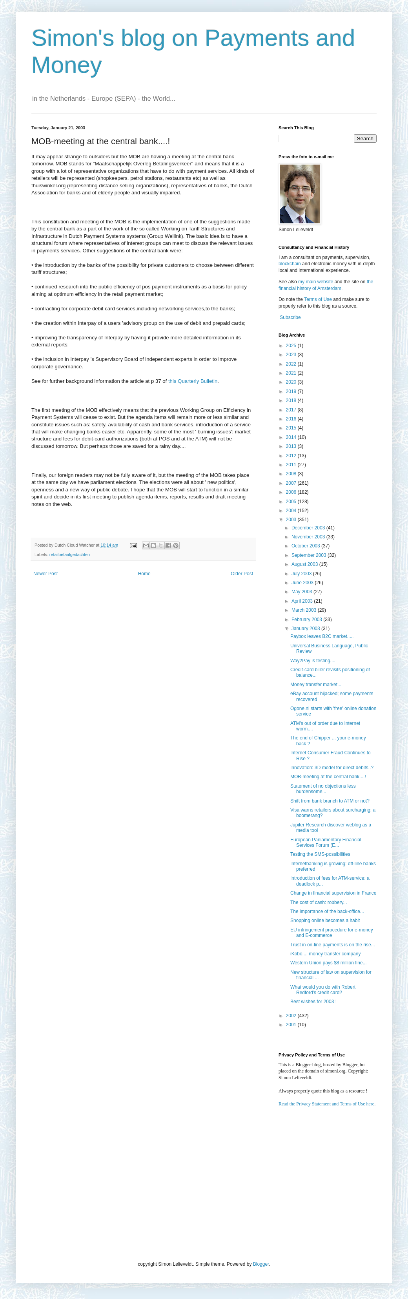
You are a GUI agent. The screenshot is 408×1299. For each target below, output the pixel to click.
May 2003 (302, 591)
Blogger (261, 1264)
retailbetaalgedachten (69, 554)
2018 (292, 400)
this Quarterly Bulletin (192, 381)
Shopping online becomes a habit (325, 920)
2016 (292, 419)
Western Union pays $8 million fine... (328, 963)
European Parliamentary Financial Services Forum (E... (325, 842)
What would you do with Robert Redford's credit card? (322, 989)
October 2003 (306, 546)
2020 (292, 382)
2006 (292, 492)
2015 (292, 428)
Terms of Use (318, 299)
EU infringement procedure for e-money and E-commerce (331, 932)
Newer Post (45, 573)
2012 (292, 455)
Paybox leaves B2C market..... (321, 636)
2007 (292, 483)
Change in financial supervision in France (333, 893)
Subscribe (290, 317)
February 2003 (307, 619)
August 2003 (305, 564)
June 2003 (303, 582)
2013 (292, 446)
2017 (292, 410)
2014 (292, 437)
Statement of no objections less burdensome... (323, 788)
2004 (292, 510)
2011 (292, 464)
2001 (292, 1024)
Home (144, 573)
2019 (292, 391)
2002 (292, 1015)
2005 (292, 501)
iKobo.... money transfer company (325, 954)
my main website (315, 281)
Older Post (242, 573)
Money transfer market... (315, 684)
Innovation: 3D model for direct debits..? (331, 767)
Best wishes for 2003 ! (313, 1001)
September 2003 (309, 555)
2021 (292, 373)
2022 (292, 364)
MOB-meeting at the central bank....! (328, 776)
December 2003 (308, 528)
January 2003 (306, 628)
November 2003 (308, 537)
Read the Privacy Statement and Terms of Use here (326, 1104)
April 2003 (302, 601)
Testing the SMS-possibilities (320, 854)
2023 (292, 354)
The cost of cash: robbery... (318, 902)
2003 (292, 519)
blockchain (290, 263)
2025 (292, 345)
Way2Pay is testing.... (312, 660)
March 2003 (304, 610)
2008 (292, 473)
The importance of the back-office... (327, 911)
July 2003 (302, 573)
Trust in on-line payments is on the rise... (332, 945)
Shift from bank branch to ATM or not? (330, 801)
